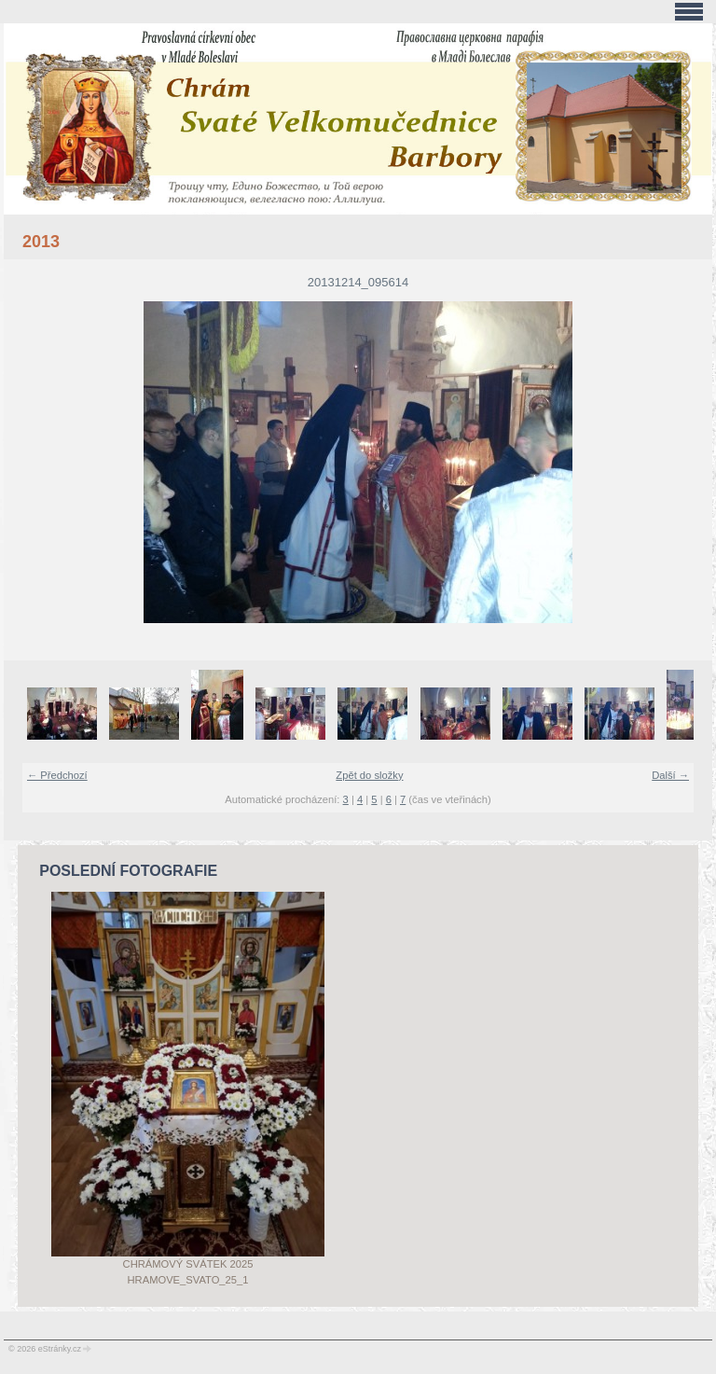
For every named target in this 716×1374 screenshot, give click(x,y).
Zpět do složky (369, 775)
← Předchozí (57, 775)
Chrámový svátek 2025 (188, 1264)
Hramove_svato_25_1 (188, 1279)
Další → (670, 775)
